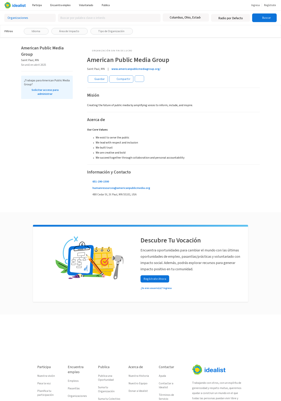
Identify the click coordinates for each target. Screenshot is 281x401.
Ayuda (162, 376)
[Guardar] (98, 79)
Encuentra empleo (61, 5)
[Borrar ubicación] (204, 17)
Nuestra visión (46, 376)
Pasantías (74, 388)
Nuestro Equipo (137, 383)
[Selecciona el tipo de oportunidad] (30, 18)
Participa (38, 5)
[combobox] (109, 18)
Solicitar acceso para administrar (45, 92)
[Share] (121, 79)
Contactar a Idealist (166, 385)
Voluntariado (87, 5)
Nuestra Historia (138, 376)
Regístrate (270, 5)
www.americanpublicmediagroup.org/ (136, 69)
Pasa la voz (44, 383)
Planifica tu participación (45, 393)
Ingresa (255, 5)
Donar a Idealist (138, 391)
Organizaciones (77, 396)
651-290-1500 (100, 182)
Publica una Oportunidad (106, 378)
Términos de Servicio (166, 397)
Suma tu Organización (106, 389)
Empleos (73, 381)
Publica (107, 5)
